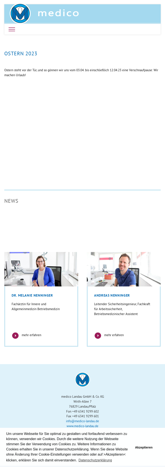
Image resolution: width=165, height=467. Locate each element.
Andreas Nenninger (112, 295)
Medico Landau (44, 13)
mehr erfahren (26, 335)
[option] (41, 299)
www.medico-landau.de (82, 426)
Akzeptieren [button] (144, 447)
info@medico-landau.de (82, 421)
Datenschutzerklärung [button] (95, 460)
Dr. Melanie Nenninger (32, 295)
